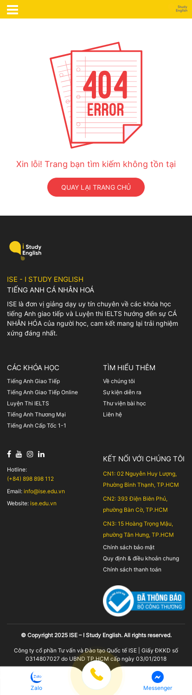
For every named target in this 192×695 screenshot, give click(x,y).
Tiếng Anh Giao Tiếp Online (42, 392)
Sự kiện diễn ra (122, 392)
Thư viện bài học (124, 403)
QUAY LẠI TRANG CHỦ (96, 187)
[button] (37, 681)
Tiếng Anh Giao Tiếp (33, 381)
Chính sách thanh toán (132, 569)
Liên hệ (112, 414)
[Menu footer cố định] (96, 683)
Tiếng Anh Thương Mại (36, 414)
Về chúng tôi (119, 381)
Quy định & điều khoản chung (141, 558)
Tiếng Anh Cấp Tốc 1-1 (36, 425)
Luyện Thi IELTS (28, 403)
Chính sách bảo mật (128, 547)
